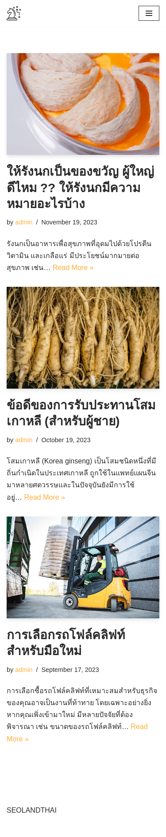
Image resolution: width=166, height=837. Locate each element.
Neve (15, 827)
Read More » (73, 267)
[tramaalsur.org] (14, 13)
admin (23, 222)
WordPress (85, 827)
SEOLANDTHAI (32, 810)
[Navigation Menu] (149, 13)
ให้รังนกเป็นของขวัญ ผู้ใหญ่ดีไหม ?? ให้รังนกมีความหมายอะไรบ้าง (80, 188)
